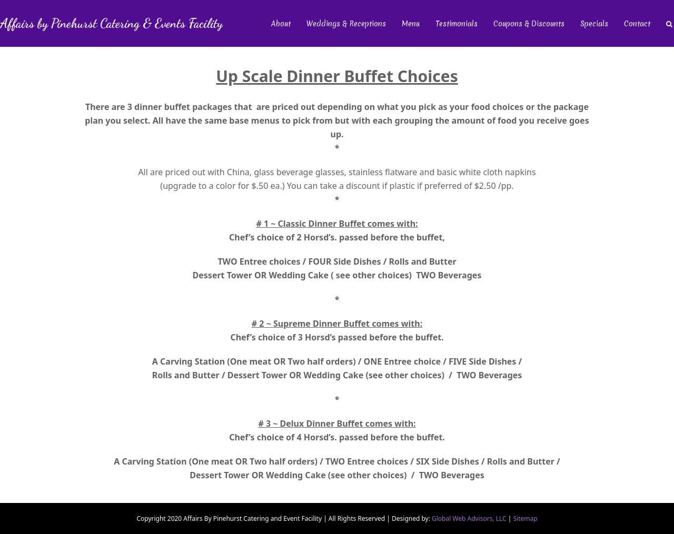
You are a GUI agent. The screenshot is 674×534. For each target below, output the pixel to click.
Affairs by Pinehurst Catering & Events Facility (111, 23)
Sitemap (525, 518)
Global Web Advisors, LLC (470, 518)
